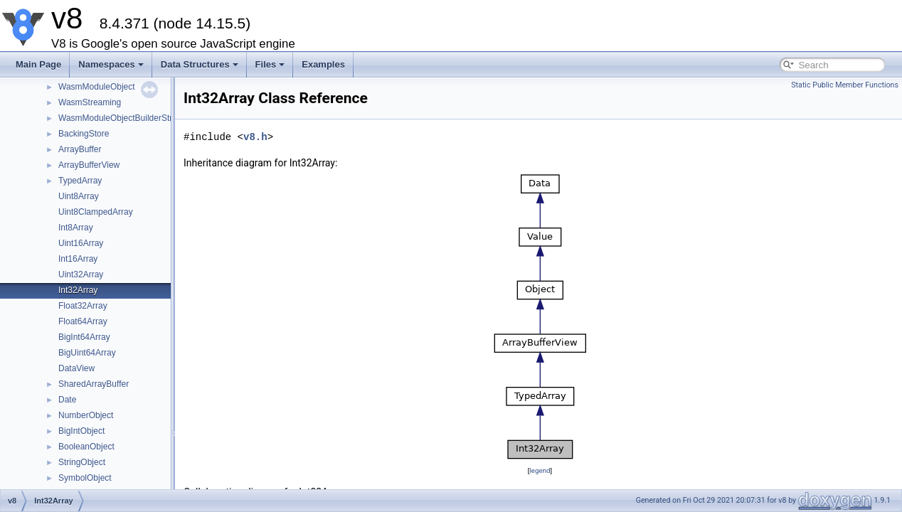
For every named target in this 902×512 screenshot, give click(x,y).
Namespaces (111, 64)
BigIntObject (81, 431)
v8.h (255, 137)
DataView (76, 368)
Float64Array (82, 321)
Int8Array (75, 228)
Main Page (38, 64)
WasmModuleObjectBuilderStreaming (129, 118)
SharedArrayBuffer (93, 384)
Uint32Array (80, 274)
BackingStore (83, 134)
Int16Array (77, 259)
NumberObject (85, 415)
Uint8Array (78, 196)
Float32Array (82, 306)
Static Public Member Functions (844, 85)
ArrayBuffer (79, 149)
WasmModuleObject (96, 87)
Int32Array (77, 290)
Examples (323, 64)
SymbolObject (85, 478)
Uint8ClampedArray (95, 212)
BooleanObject (86, 447)
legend (539, 470)
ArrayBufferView (89, 165)
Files (270, 64)
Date (67, 400)
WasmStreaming (89, 102)
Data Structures (199, 64)
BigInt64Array (84, 337)
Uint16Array (80, 243)
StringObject (81, 462)
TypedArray (80, 181)
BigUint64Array (87, 353)
